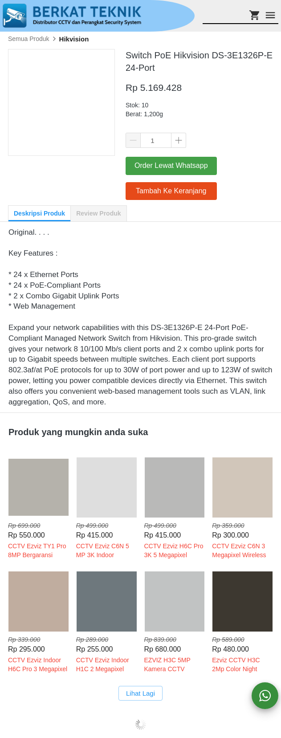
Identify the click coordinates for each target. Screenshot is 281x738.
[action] (265, 695)
